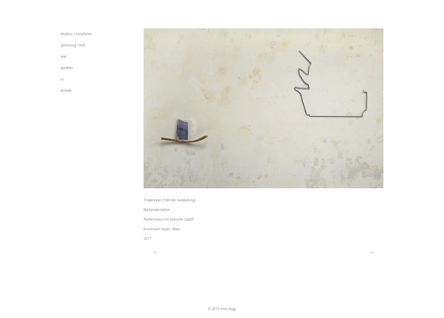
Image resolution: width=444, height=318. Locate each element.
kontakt (66, 90)
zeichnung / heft (73, 45)
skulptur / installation (76, 33)
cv (62, 79)
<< (152, 252)
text (64, 56)
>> (374, 252)
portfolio (67, 67)
